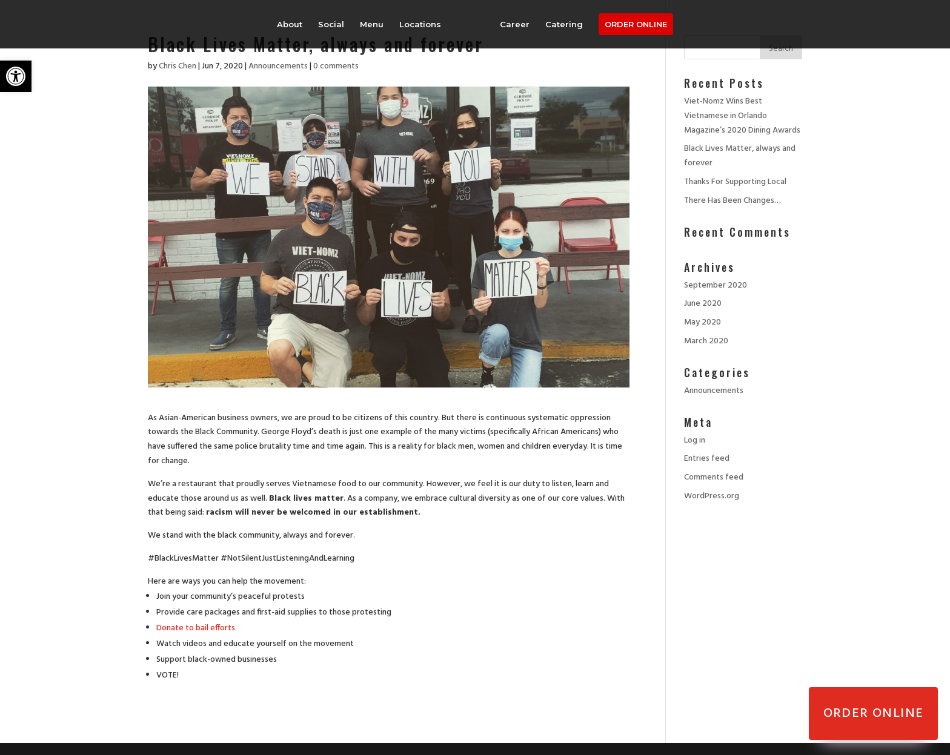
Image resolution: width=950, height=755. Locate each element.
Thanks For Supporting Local (735, 182)
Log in (694, 440)
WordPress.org (711, 496)
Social (331, 24)
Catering (564, 24)
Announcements (278, 66)
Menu (372, 24)
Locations (420, 24)
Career (515, 24)
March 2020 (706, 341)
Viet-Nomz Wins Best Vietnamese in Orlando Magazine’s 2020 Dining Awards (742, 115)
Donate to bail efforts (195, 628)
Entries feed (706, 459)
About (289, 24)
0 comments (336, 66)
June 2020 (703, 304)
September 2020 (715, 285)
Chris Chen (177, 66)
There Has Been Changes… (732, 201)
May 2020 (702, 322)
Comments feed (713, 477)
